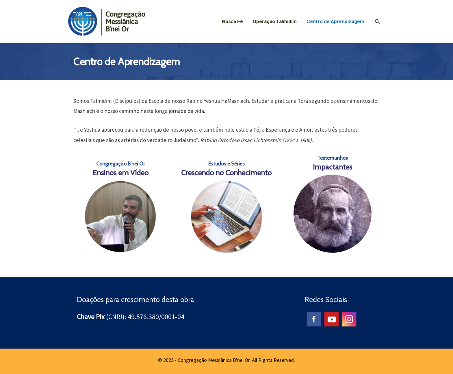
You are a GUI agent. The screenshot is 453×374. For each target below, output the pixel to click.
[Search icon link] (377, 21)
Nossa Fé (232, 21)
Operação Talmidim (275, 21)
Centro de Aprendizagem (335, 21)
